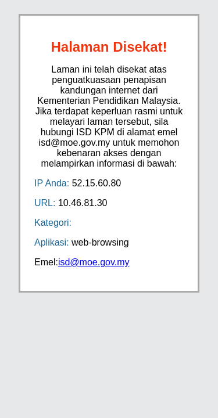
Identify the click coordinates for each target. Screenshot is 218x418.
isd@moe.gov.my (94, 262)
